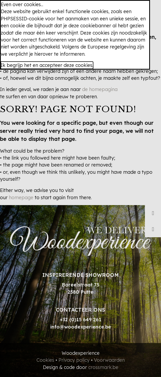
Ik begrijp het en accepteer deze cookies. (47, 65)
